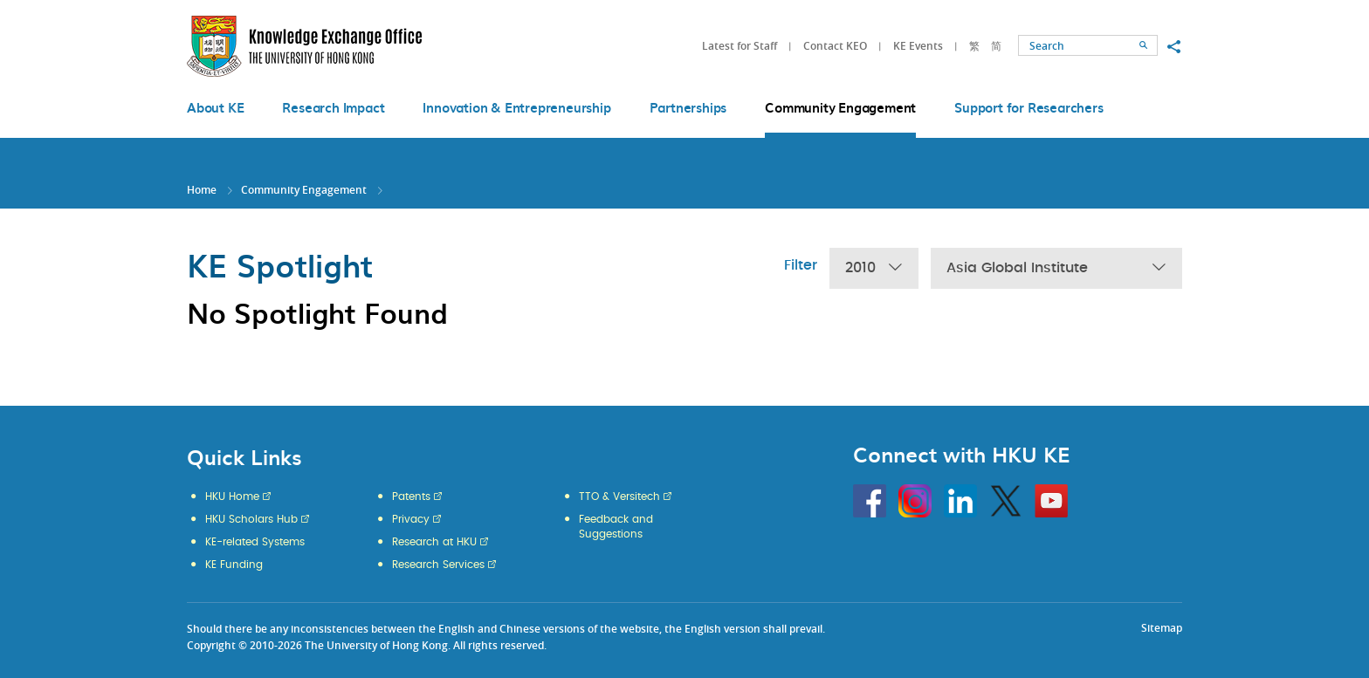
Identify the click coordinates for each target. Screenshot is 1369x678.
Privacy (411, 519)
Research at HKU (434, 542)
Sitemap (1161, 627)
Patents (411, 496)
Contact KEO (835, 45)
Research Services (438, 564)
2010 (874, 268)
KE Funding (234, 564)
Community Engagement (304, 189)
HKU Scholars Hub (251, 519)
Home (202, 189)
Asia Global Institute (1056, 268)
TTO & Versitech (619, 496)
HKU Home (232, 496)
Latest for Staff (739, 45)
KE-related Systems (255, 542)
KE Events (918, 45)
